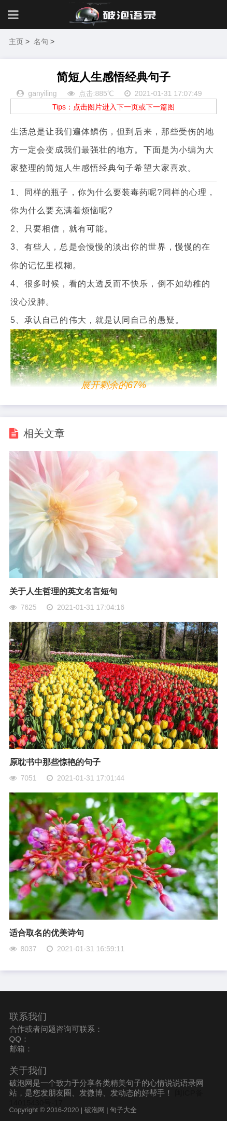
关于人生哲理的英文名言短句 (63, 591)
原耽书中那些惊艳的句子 (55, 762)
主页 (16, 41)
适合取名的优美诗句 (46, 932)
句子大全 (123, 1110)
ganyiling (42, 93)
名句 (41, 41)
